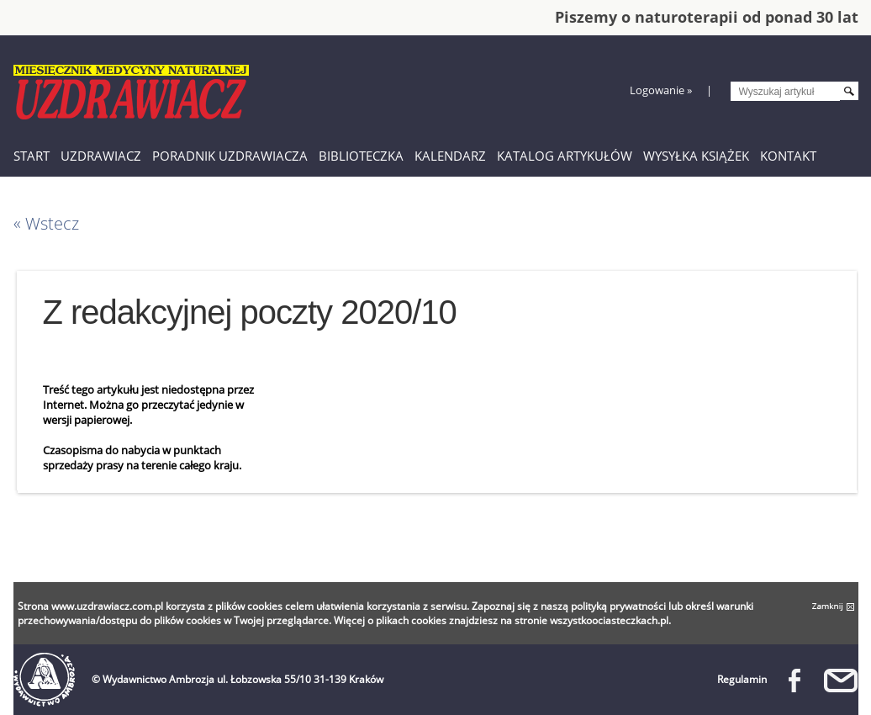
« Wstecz (46, 223)
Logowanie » (661, 90)
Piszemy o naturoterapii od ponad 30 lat (706, 17)
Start (31, 155)
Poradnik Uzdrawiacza (230, 155)
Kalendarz (450, 155)
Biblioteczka (361, 155)
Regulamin (742, 679)
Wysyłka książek (696, 155)
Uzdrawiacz (101, 155)
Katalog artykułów (564, 155)
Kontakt (788, 155)
